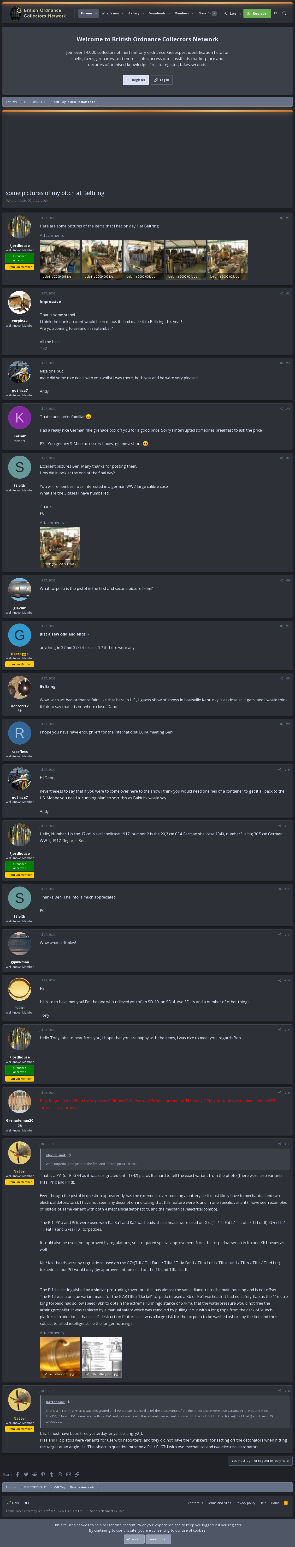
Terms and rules (219, 1503)
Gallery (133, 13)
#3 (288, 363)
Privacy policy (245, 1503)
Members (182, 13)
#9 (288, 724)
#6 (288, 580)
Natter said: (55, 1402)
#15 (287, 1030)
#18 (287, 1391)
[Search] (284, 13)
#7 (288, 626)
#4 (288, 409)
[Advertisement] (147, 152)
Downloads (157, 13)
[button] (96, 13)
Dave (121, 1511)
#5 (288, 458)
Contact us (195, 1503)
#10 (287, 770)
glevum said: (56, 1155)
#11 (287, 826)
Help (263, 1503)
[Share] (281, 218)
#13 (287, 935)
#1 (288, 218)
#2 (288, 293)
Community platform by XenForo (44, 1511)
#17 (287, 1144)
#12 (287, 889)
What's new (110, 13)
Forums (87, 13)
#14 (287, 980)
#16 (287, 1093)
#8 (288, 678)
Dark (13, 1503)
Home (275, 1503)
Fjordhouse (17, 200)
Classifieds (206, 13)
